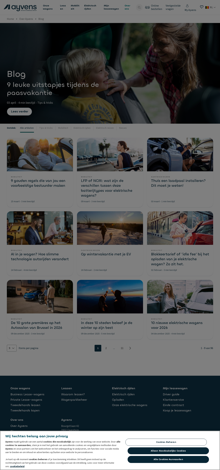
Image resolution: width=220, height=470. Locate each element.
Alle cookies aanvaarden (168, 459)
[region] (110, 450)
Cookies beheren (166, 442)
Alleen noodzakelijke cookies (168, 450)
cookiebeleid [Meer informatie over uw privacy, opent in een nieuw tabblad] (17, 466)
